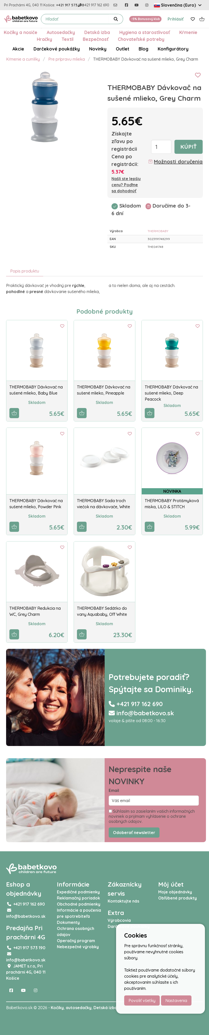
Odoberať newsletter (134, 832)
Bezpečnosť (95, 39)
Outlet (122, 49)
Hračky (44, 39)
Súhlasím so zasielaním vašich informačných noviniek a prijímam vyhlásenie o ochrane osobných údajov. (152, 816)
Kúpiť (188, 146)
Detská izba (97, 32)
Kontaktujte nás (123, 901)
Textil (67, 39)
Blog (143, 49)
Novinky (97, 49)
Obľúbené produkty (177, 898)
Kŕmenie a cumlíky (23, 59)
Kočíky (57, 1007)
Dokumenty (68, 922)
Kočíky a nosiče (20, 32)
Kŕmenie (188, 32)
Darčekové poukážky (57, 49)
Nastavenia (176, 1000)
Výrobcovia (119, 920)
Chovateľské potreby (141, 39)
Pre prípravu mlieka (66, 59)
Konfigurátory (173, 49)
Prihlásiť (176, 19)
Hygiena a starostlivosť (144, 32)
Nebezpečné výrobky (78, 946)
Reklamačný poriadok (78, 898)
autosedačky (78, 1007)
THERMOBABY (158, 231)
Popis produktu (24, 271)
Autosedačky (61, 32)
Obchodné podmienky (78, 904)
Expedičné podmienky (78, 891)
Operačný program (76, 940)
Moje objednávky (175, 891)
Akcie (18, 49)
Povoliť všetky (141, 1000)
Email (114, 790)
